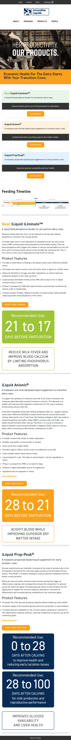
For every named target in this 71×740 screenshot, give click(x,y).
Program (28, 21)
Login (20, 2)
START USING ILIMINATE (15, 304)
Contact (29, 2)
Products (42, 21)
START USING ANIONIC (14, 483)
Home (32, 738)
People (55, 21)
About (16, 21)
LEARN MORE (35, 114)
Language (47, 2)
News (38, 2)
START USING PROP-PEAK (16, 627)
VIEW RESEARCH (10, 476)
